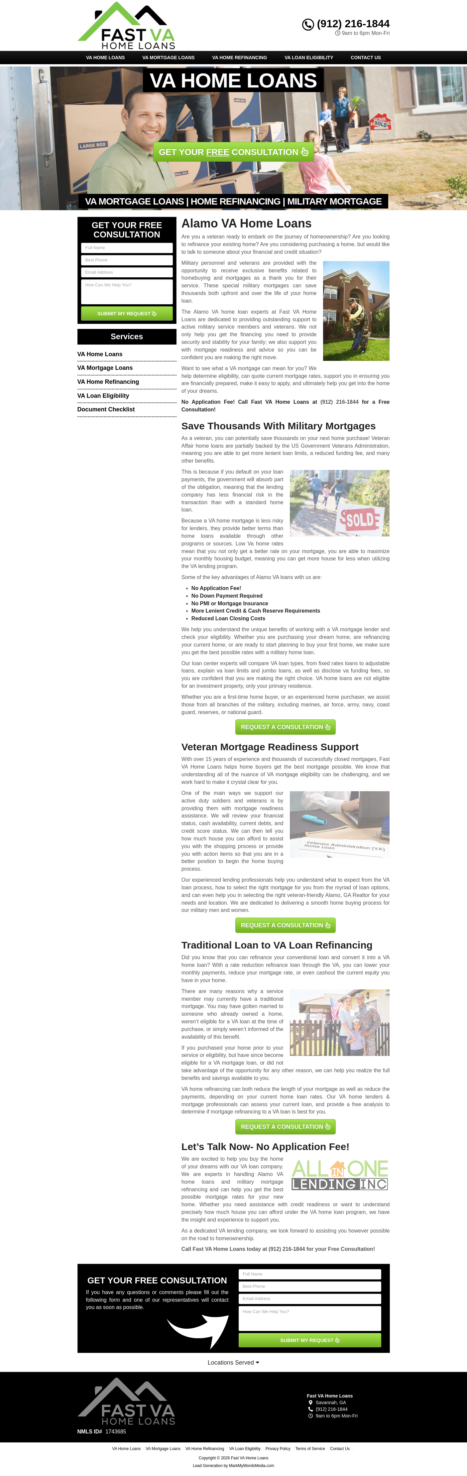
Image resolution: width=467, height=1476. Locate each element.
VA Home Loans (105, 57)
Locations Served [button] (233, 1362)
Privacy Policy (278, 1448)
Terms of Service (310, 1448)
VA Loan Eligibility (309, 57)
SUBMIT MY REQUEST (127, 313)
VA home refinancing (205, 1089)
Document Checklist (106, 409)
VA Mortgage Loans (168, 57)
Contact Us (366, 57)
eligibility (220, 637)
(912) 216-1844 (346, 24)
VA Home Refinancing (239, 57)
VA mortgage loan (235, 1063)
